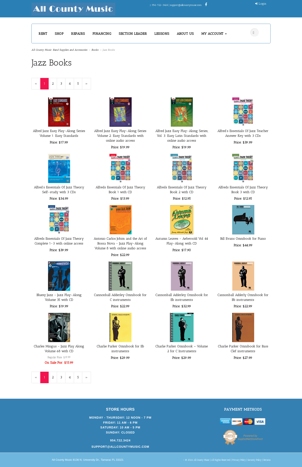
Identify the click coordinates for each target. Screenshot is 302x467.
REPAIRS (78, 34)
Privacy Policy (239, 460)
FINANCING (101, 34)
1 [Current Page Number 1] (46, 85)
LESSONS (161, 34)
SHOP (59, 34)
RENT (43, 34)
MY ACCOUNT (214, 34)
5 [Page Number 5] (79, 83)
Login (260, 3)
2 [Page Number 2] (54, 83)
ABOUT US (185, 34)
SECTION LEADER (133, 34)
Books (94, 49)
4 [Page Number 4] (71, 83)
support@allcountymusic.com (186, 5)
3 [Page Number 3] (62, 83)
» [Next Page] (88, 85)
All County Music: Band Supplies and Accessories (59, 49)
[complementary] (271, 444)
